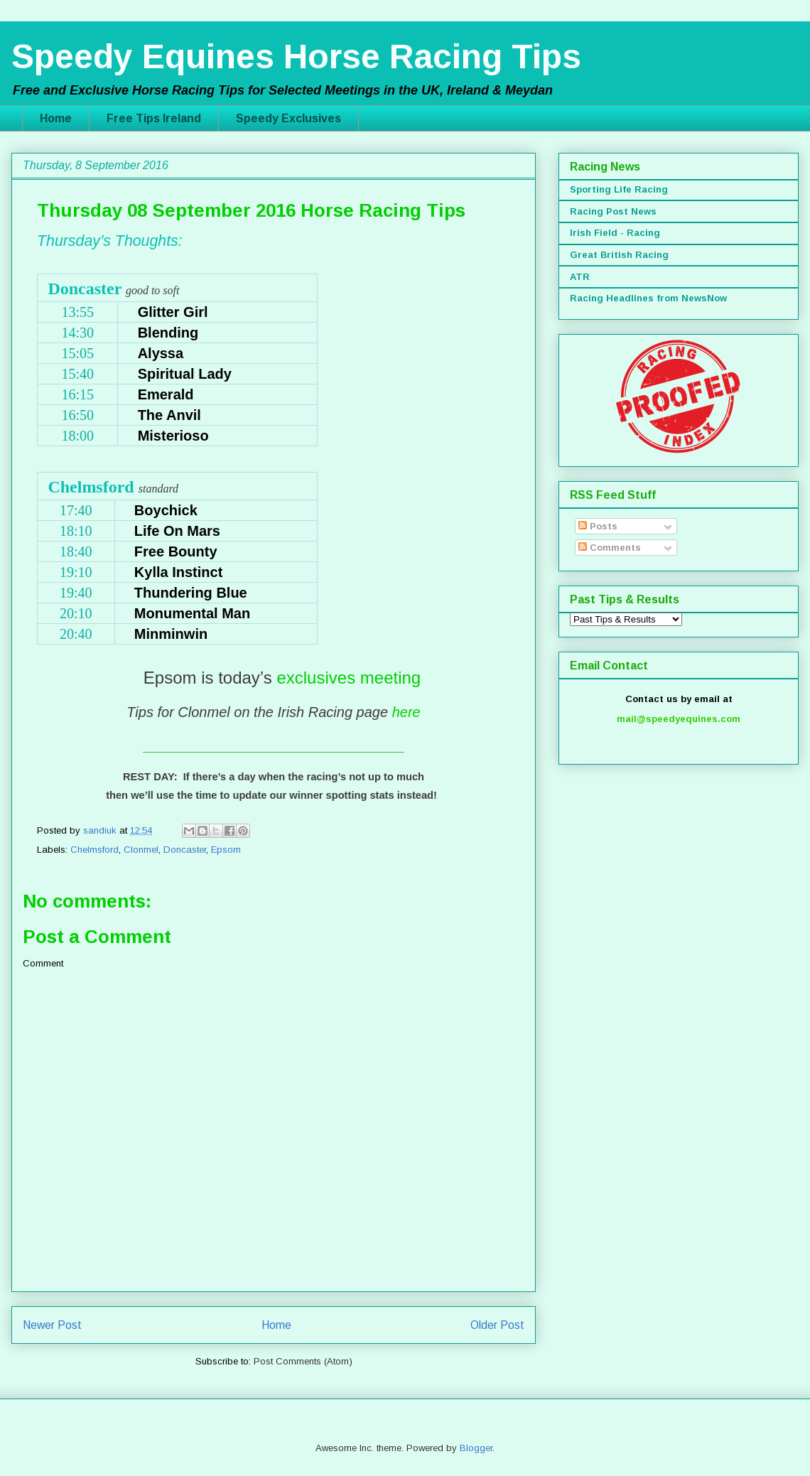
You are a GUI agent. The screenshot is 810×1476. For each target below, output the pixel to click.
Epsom (226, 849)
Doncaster (184, 849)
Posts (597, 526)
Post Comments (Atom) (303, 1361)
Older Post (497, 1325)
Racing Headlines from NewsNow (648, 298)
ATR (580, 276)
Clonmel (141, 849)
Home (56, 118)
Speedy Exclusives (288, 118)
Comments (609, 547)
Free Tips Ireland (154, 118)
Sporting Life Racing (619, 189)
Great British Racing (619, 254)
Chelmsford (94, 849)
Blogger (476, 1448)
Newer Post (52, 1325)
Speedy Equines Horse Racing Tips (296, 56)
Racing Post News (613, 211)
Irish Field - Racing (615, 232)
